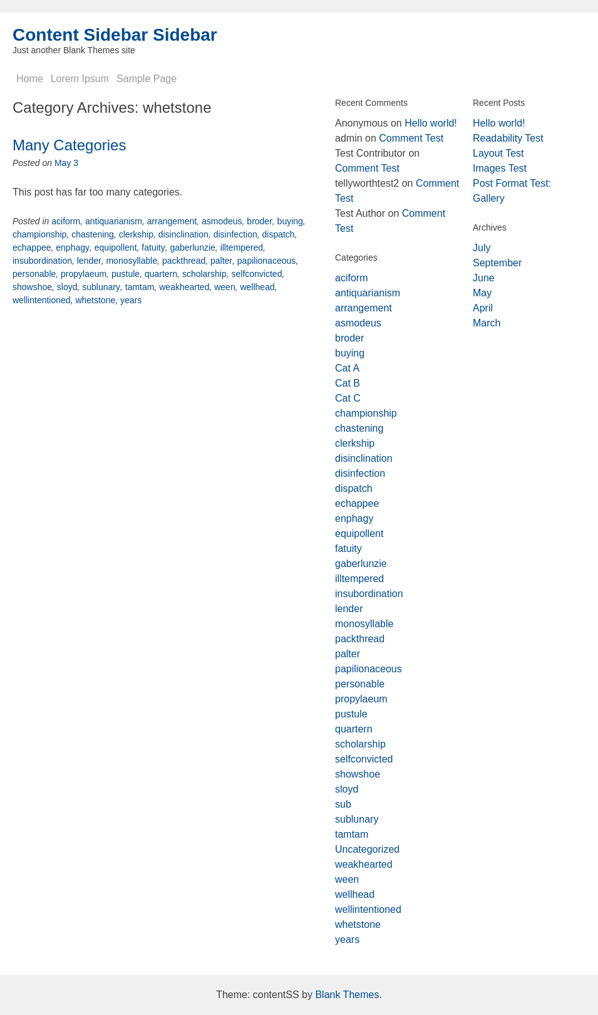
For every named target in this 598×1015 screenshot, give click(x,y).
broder (259, 221)
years (131, 300)
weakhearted (184, 287)
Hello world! (431, 123)
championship (39, 234)
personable (34, 274)
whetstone (95, 300)
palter (221, 261)
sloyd (67, 287)
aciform (65, 221)
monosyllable (131, 261)
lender (89, 261)
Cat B (347, 383)
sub (343, 804)
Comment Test (411, 138)
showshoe (32, 287)
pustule (125, 274)
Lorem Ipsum (80, 78)
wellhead (257, 287)
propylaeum (83, 274)
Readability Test (508, 138)
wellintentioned (42, 300)
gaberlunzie (192, 247)
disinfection (235, 234)
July (481, 247)
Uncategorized (367, 849)
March (486, 323)
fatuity (153, 247)
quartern (161, 274)
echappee (32, 247)
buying (290, 221)
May (482, 293)
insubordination (42, 261)
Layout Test (498, 153)
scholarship (204, 274)
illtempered (241, 247)
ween (224, 287)
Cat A (347, 368)
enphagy (73, 247)
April (483, 308)
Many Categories (69, 145)
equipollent (116, 247)
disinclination (183, 234)
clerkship (136, 234)
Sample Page (146, 78)
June (484, 278)
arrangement (172, 221)
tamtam (140, 287)
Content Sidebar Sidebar (115, 34)
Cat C (348, 398)
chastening (92, 234)
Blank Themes (347, 994)
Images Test (500, 168)
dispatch (278, 234)
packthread (183, 261)
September (497, 263)
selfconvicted (256, 274)
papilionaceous (266, 261)
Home (29, 78)
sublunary (101, 287)
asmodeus (222, 221)
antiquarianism (113, 221)
